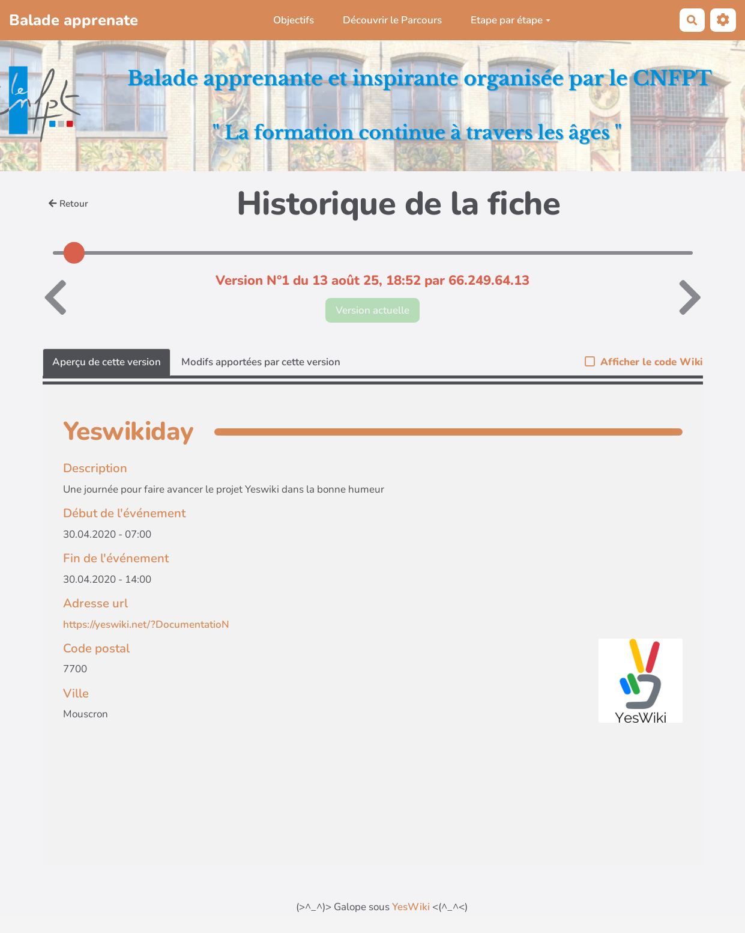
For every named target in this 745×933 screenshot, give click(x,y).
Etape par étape (510, 20)
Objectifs (293, 20)
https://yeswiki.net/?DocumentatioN (146, 624)
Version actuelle (372, 310)
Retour (68, 204)
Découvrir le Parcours (392, 20)
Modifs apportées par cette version (260, 362)
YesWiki (411, 907)
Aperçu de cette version (106, 362)
